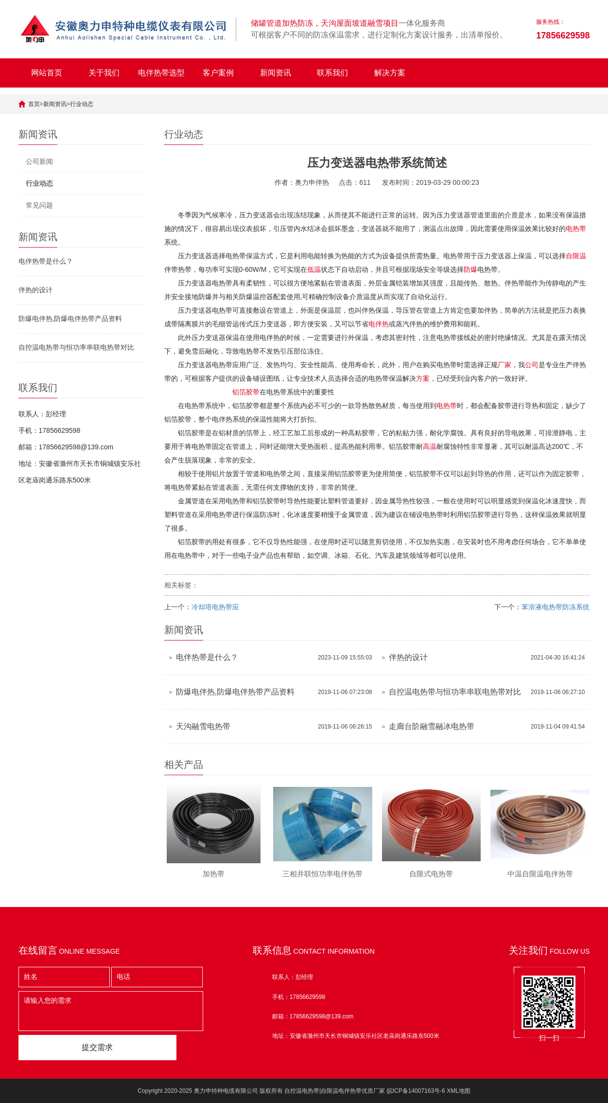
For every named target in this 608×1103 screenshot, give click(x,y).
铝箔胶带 (246, 392)
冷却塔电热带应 (215, 607)
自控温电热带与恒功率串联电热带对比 (76, 347)
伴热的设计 (35, 290)
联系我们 (332, 73)
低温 (314, 269)
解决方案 (389, 73)
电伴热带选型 (161, 73)
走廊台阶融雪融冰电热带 (431, 726)
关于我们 (104, 73)
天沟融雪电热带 (203, 726)
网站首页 (46, 73)
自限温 (576, 256)
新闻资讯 (275, 73)
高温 (429, 446)
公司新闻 (39, 161)
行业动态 (81, 104)
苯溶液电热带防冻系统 (555, 607)
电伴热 (378, 324)
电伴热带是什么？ (45, 261)
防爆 (470, 269)
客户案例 (218, 73)
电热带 (576, 228)
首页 (34, 104)
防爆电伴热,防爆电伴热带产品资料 (70, 318)
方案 (423, 378)
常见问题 (39, 205)
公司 (532, 365)
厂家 (504, 365)
